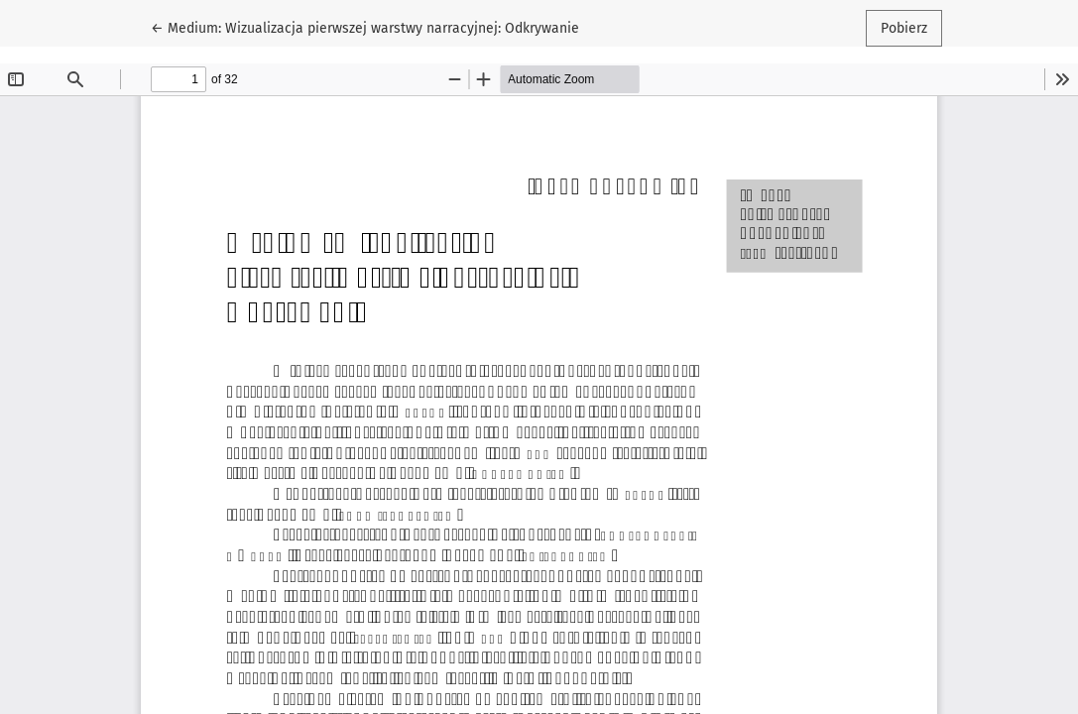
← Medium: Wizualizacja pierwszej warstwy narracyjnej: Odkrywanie (365, 27)
